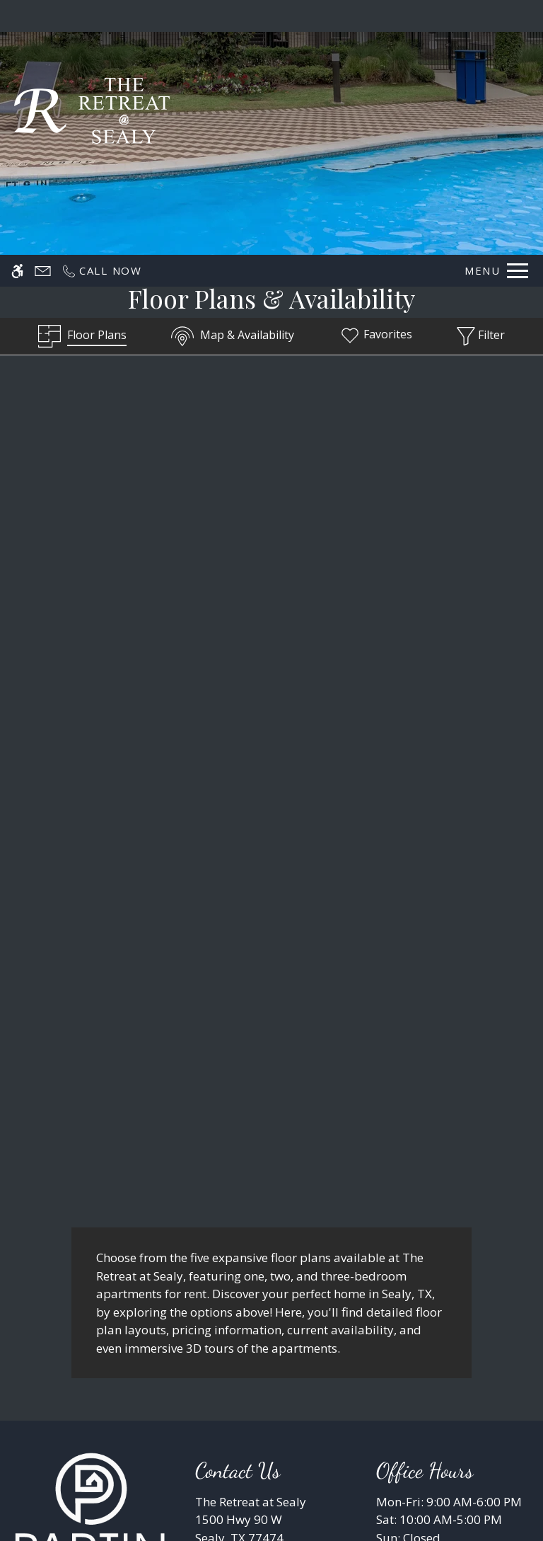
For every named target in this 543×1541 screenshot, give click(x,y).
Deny (474, 1493)
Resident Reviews (351, 1431)
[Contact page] (43, 16)
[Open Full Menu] (496, 16)
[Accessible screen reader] (17, 16)
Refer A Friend (272, 1367)
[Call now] (101, 16)
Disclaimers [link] (178, 1431)
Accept (404, 1493)
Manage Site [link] (257, 1431)
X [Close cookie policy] (525, 1466)
